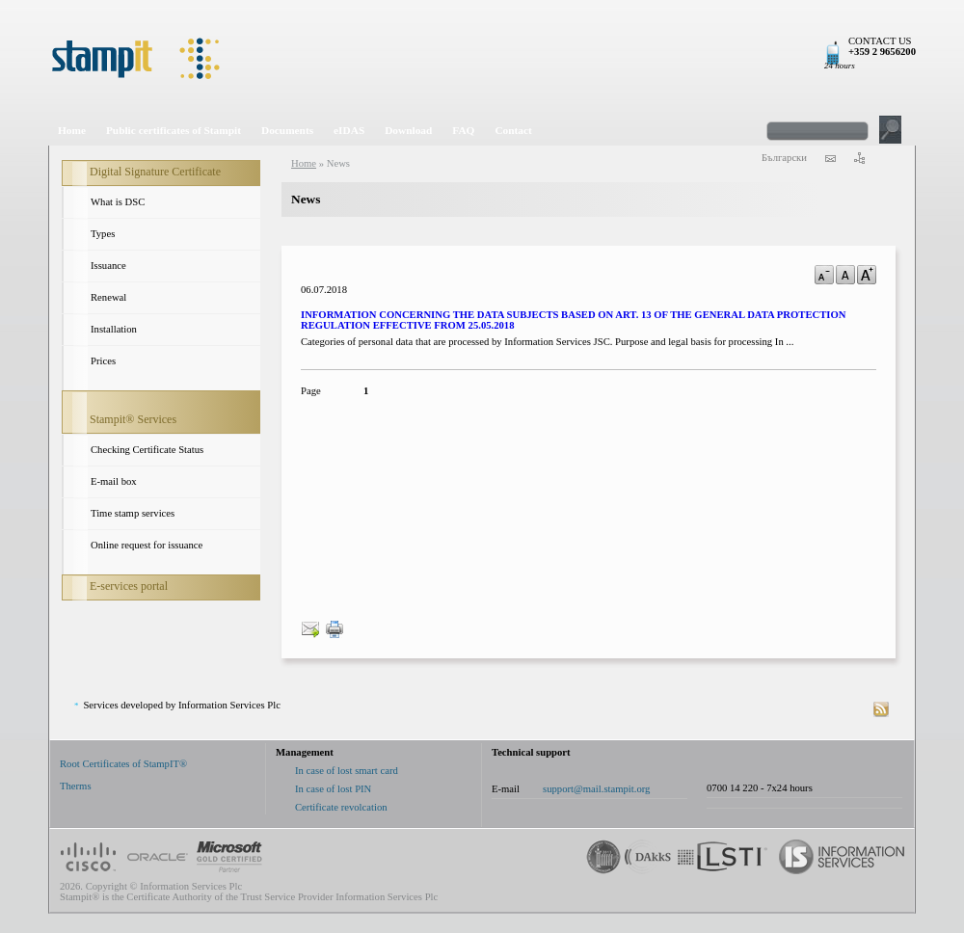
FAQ (463, 130)
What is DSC (118, 202)
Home (72, 130)
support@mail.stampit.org (596, 789)
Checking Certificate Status (147, 449)
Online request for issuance (146, 545)
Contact (513, 130)
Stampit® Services (133, 419)
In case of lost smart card (346, 770)
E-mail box (114, 481)
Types (103, 233)
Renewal (108, 297)
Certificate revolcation (341, 807)
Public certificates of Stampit (173, 130)
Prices (103, 361)
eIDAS (349, 130)
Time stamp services (132, 513)
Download (408, 130)
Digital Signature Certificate (155, 171)
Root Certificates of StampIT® (123, 764)
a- (824, 274)
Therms (76, 786)
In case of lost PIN (333, 789)
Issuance (108, 265)
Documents (287, 130)
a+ (866, 274)
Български (784, 157)
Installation (114, 329)
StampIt (482, 58)
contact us (830, 158)
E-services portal (129, 586)
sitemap (859, 158)
